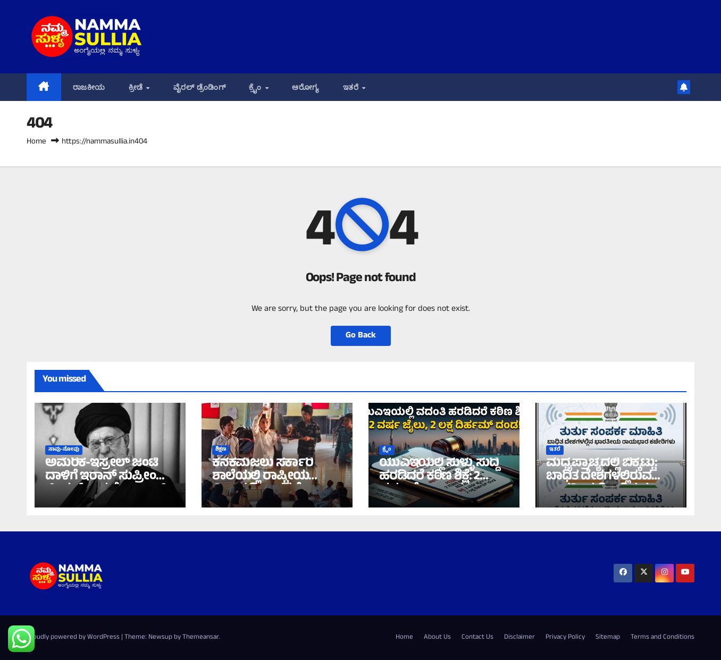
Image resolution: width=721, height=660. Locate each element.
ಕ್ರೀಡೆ (137, 87)
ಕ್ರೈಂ (256, 87)
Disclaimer (519, 638)
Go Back (361, 336)
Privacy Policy (565, 638)
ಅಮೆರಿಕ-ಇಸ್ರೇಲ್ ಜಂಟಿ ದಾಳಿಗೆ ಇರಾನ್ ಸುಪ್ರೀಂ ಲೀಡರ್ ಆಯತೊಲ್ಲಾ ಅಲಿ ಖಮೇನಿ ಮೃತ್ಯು (105, 483)
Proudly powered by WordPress (74, 638)
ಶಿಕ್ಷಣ (220, 449)
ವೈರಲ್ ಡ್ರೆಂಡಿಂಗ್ (199, 87)
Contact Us (477, 638)
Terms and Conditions (662, 638)
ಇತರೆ (352, 87)
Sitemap (608, 638)
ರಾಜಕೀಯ (89, 87)
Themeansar (200, 638)
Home (36, 142)
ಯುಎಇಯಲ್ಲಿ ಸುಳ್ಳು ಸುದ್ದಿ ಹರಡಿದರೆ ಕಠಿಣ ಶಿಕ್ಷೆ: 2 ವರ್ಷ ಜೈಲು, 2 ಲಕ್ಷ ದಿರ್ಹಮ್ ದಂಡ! (439, 483)
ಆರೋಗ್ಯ (306, 87)
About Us (437, 638)
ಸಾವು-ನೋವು (63, 449)
